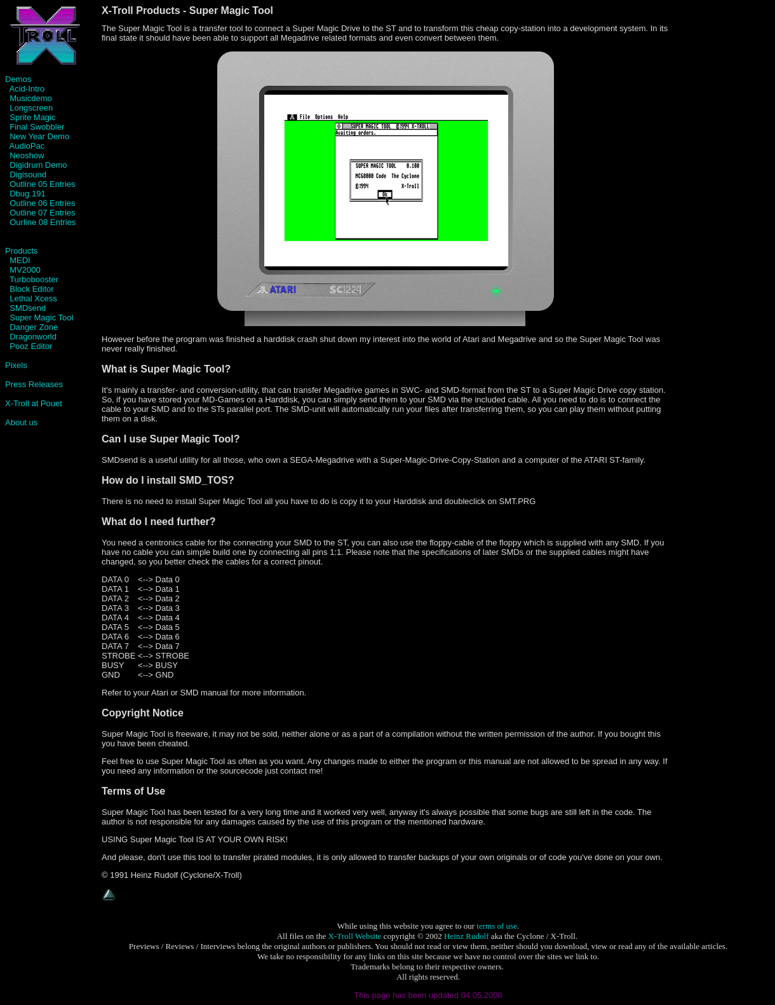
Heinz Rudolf (466, 936)
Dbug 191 (27, 193)
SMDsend (28, 308)
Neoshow (27, 155)
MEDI (20, 260)
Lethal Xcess (31, 298)
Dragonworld (33, 336)
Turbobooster (34, 279)
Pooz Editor (31, 346)
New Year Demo (39, 136)
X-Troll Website (355, 936)
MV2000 (25, 270)
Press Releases (34, 384)
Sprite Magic (32, 117)
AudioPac (27, 146)
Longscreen (31, 108)
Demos (18, 79)
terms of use (496, 926)
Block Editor (31, 289)
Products (21, 251)
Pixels (16, 365)
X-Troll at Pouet (33, 403)
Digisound (28, 174)
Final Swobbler (37, 127)
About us (21, 422)
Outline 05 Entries (42, 184)
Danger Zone (34, 327)
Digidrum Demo (38, 165)
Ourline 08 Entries (43, 222)
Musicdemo (30, 98)
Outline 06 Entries (40, 203)
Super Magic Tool (41, 317)
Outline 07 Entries (40, 212)
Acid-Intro (27, 88)
